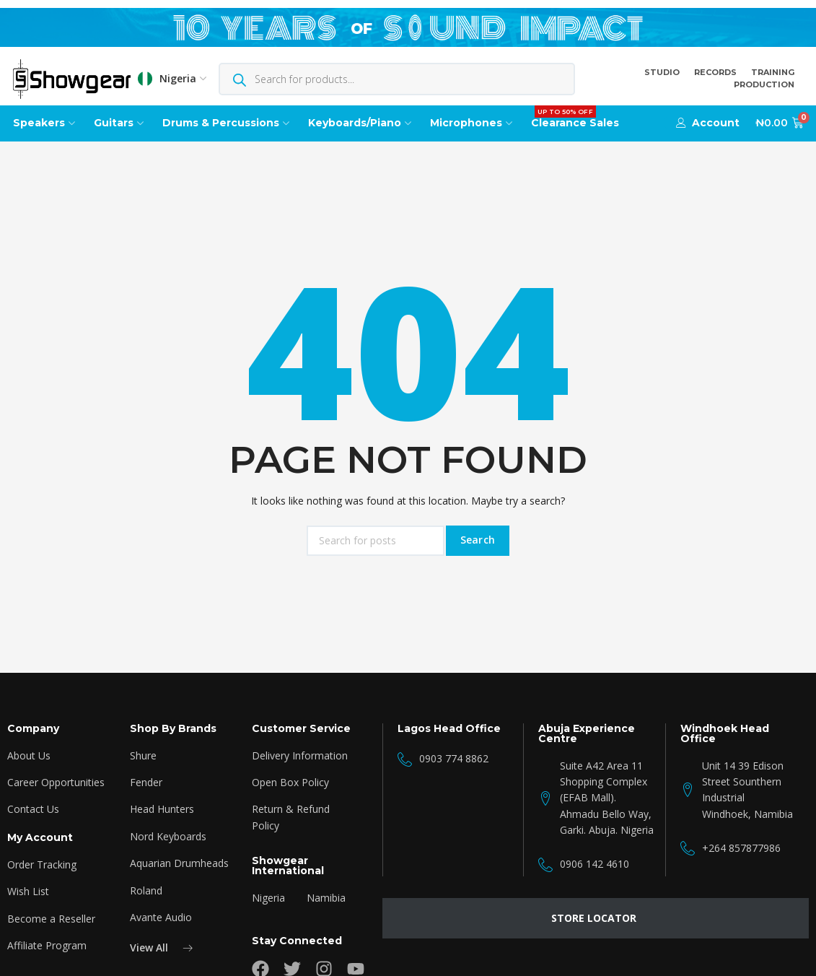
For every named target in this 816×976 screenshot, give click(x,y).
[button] (707, 122)
